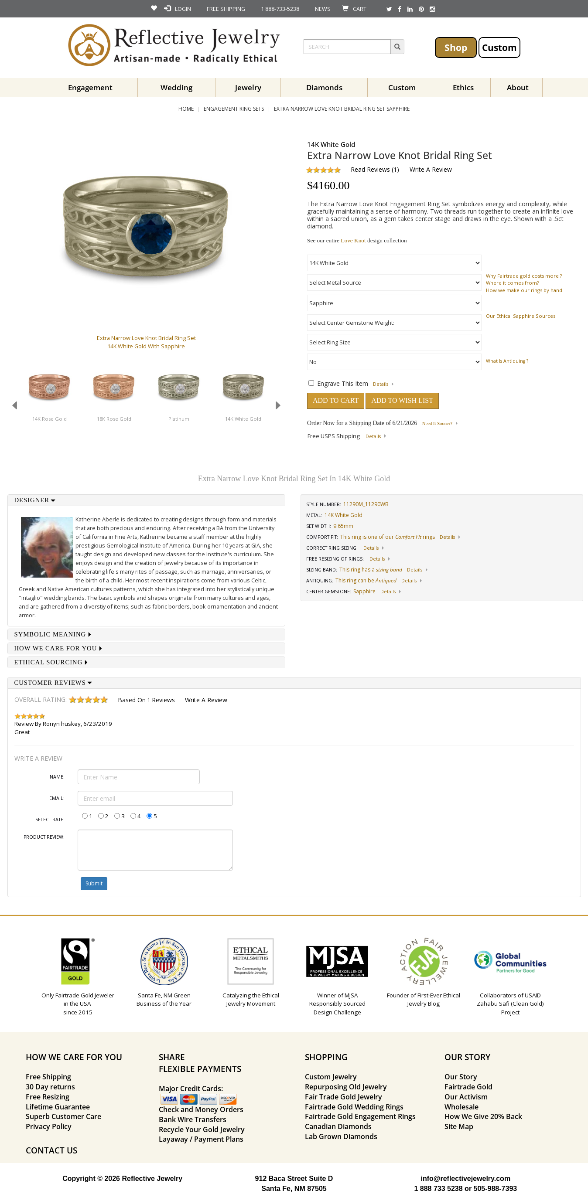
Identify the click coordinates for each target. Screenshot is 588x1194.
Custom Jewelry (331, 1077)
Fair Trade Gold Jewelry (343, 1097)
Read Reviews (370, 169)
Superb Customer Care (63, 1116)
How (491, 290)
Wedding (176, 87)
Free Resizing (47, 1097)
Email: (57, 798)
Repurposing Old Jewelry (346, 1087)
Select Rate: (50, 819)
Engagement (90, 87)
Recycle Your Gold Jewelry (202, 1129)
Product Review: (44, 837)
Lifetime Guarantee (58, 1107)
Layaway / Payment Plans (201, 1139)
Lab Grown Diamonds (341, 1136)
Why (491, 275)
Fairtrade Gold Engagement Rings (360, 1116)
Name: (57, 777)
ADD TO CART (336, 400)
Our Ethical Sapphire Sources (520, 316)
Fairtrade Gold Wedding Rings (354, 1107)
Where (494, 282)
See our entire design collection (357, 240)
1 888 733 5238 (438, 1188)
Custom (499, 47)
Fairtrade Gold (468, 1087)
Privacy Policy (49, 1126)
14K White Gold (243, 418)
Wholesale (461, 1107)
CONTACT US (51, 1150)
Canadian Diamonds (338, 1126)
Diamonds (324, 87)
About (518, 87)
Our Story (460, 1077)
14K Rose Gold (49, 418)
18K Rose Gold (114, 418)
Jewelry (248, 87)
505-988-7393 (495, 1188)
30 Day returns (50, 1087)
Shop (455, 47)
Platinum (178, 418)
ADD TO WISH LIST (402, 400)
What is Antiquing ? (507, 361)
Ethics (463, 87)
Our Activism (466, 1097)
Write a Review (431, 169)
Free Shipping (48, 1077)
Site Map (458, 1126)
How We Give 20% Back (483, 1116)
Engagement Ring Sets (234, 108)
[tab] (146, 500)
